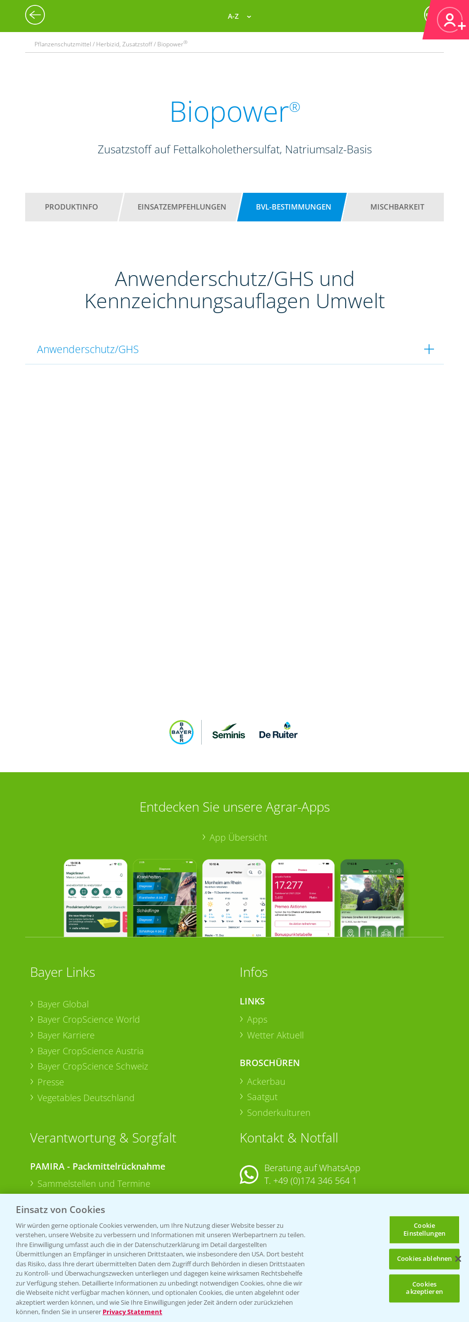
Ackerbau (266, 1016)
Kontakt (268, 1141)
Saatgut (262, 1032)
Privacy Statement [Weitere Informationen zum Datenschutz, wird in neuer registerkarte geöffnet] (132, 1311)
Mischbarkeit (397, 207)
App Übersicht (238, 773)
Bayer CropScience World (88, 955)
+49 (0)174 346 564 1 (315, 1116)
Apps (257, 955)
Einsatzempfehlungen (182, 207)
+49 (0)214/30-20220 (314, 1185)
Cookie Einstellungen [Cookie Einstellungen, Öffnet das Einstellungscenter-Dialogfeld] (424, 1229)
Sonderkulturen (279, 1048)
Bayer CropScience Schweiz (92, 1001)
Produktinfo (71, 207)
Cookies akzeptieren (424, 1288)
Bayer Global (63, 939)
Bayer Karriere (66, 970)
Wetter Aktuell (275, 970)
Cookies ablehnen (424, 1258)
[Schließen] (458, 1259)
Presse (50, 1017)
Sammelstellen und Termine (93, 1119)
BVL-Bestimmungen (293, 207)
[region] (234, 1258)
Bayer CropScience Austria (90, 986)
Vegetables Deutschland (86, 1032)
